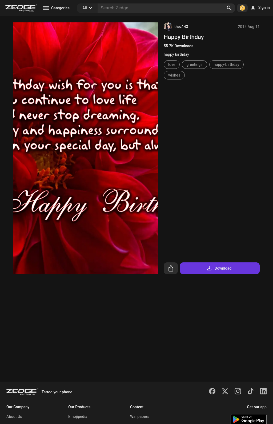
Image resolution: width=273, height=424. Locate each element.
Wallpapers (139, 416)
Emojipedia (77, 416)
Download (218, 268)
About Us (14, 416)
